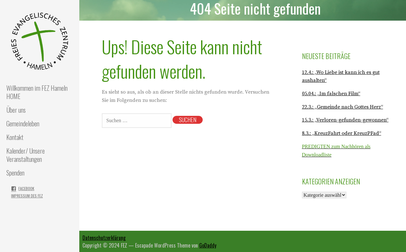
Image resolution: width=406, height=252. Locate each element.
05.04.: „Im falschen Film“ (331, 93)
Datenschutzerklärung (104, 238)
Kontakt (14, 137)
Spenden (15, 172)
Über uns (16, 110)
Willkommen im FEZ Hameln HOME (37, 92)
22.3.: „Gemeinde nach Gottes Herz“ (342, 107)
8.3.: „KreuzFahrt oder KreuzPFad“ (341, 133)
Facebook (26, 188)
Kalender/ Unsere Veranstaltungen (25, 155)
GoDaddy (207, 245)
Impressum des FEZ (27, 195)
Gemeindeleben (22, 123)
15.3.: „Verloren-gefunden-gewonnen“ (345, 120)
